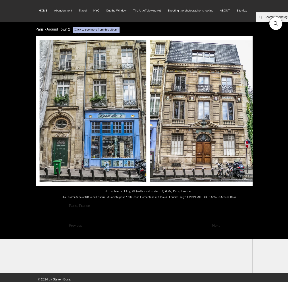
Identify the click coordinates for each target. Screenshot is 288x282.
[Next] (208, 225)
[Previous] (83, 225)
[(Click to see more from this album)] (96, 30)
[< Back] (83, 33)
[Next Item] (244, 124)
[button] (275, 23)
